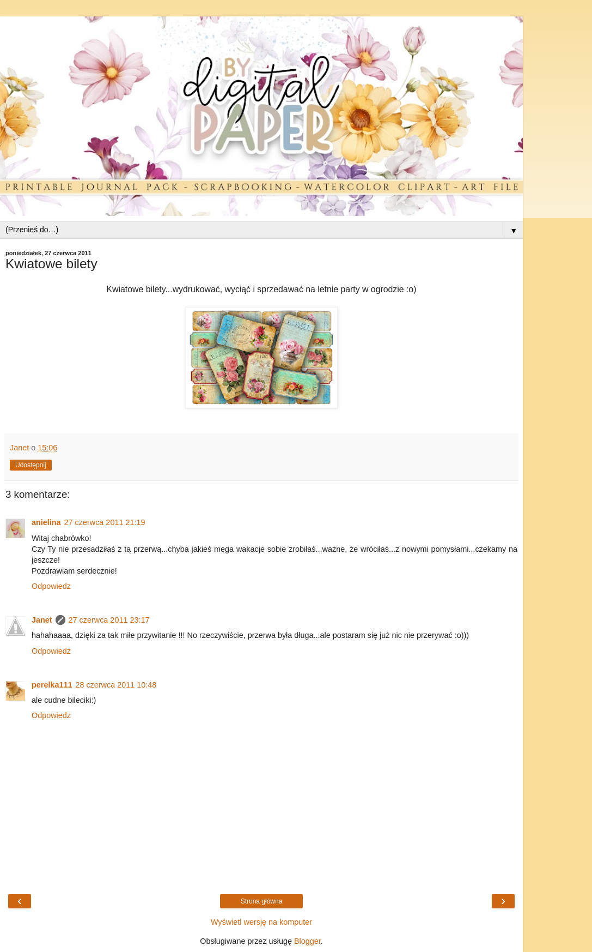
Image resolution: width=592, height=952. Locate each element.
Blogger (307, 941)
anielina (46, 522)
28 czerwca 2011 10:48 (115, 684)
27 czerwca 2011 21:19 (104, 522)
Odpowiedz (51, 586)
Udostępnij (30, 465)
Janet (42, 620)
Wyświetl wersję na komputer (261, 922)
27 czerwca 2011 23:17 (109, 620)
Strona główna (262, 901)
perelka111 (52, 684)
